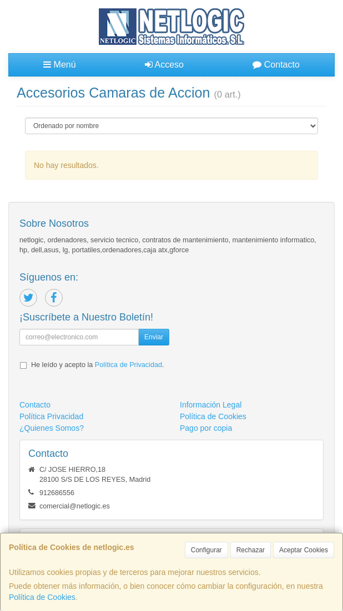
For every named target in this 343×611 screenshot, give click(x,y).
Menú (59, 64)
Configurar (206, 550)
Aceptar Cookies (303, 550)
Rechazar (250, 550)
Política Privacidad (51, 416)
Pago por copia (206, 428)
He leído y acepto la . (97, 365)
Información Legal (210, 404)
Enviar (153, 337)
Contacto (276, 64)
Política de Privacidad (128, 365)
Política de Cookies (42, 597)
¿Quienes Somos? (51, 428)
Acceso (164, 64)
